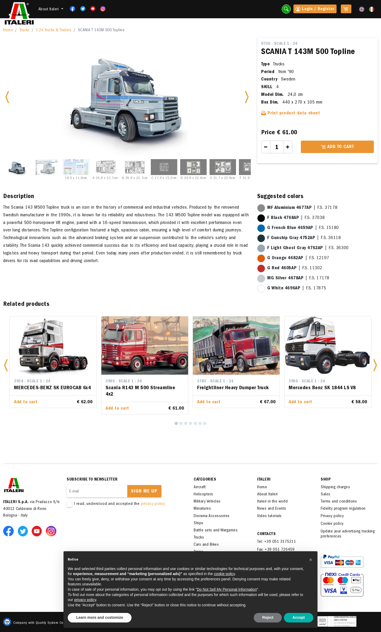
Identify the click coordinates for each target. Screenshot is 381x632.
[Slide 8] (223, 167)
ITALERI (264, 480)
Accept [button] (298, 617)
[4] (190, 423)
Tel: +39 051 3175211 (276, 542)
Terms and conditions (339, 502)
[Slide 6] (164, 167)
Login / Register (315, 9)
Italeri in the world (272, 502)
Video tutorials (269, 516)
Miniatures (202, 509)
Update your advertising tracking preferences (348, 534)
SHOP (326, 480)
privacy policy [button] (85, 600)
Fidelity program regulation (343, 509)
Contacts (266, 534)
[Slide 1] (17, 167)
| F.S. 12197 (298, 258)
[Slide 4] (105, 167)
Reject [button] (267, 617)
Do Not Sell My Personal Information (227, 589)
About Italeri (267, 494)
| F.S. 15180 (303, 228)
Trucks (24, 30)
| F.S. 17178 (298, 278)
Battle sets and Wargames (216, 530)
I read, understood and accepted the (122, 504)
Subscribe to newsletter (92, 480)
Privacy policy (332, 516)
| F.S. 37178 (302, 208)
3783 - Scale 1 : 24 (215, 381)
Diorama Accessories (212, 516)
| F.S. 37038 (296, 218)
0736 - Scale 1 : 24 (279, 44)
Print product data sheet (290, 113)
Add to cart (337, 147)
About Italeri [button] (49, 9)
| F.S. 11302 (294, 268)
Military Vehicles (207, 502)
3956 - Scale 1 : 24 (307, 381)
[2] (181, 423)
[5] (195, 423)
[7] (204, 423)
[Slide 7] (193, 167)
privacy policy (153, 504)
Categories (205, 480)
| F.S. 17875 (296, 288)
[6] (200, 423)
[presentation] (107, 523)
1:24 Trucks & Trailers (53, 30)
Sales (325, 494)
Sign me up (144, 491)
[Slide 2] (46, 167)
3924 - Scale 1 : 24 (32, 381)
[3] (185, 423)
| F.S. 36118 (304, 238)
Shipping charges (335, 487)
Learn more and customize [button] (99, 617)
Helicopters (203, 494)
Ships (198, 523)
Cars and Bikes (206, 545)
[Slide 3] (76, 167)
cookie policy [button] (224, 574)
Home (8, 30)
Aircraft (200, 487)
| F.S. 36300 (308, 248)
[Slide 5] (134, 167)
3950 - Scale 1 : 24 (124, 381)
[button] (5, 365)
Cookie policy (332, 524)
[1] (176, 423)
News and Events (271, 509)
